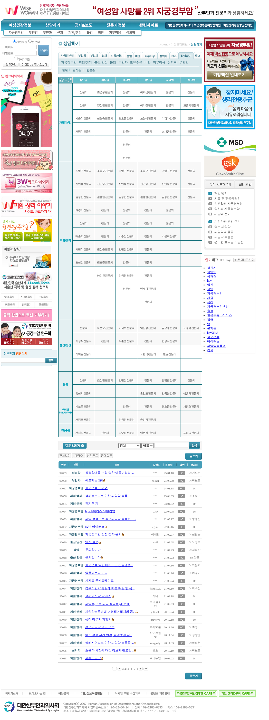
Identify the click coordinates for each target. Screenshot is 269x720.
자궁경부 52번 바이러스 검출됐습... (109, 565)
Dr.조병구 (195, 495)
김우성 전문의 (170, 327)
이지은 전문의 (83, 354)
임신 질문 (91, 542)
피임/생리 (85, 62)
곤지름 (211, 328)
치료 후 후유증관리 (227, 198)
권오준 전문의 (105, 262)
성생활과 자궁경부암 (228, 203)
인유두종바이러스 (219, 315)
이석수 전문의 (126, 327)
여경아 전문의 (83, 210)
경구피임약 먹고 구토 (99, 627)
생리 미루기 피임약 (98, 619)
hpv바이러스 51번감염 (100, 511)
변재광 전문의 (148, 288)
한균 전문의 (169, 354)
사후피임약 (93, 658)
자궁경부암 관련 (96, 488)
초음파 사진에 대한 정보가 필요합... (109, 650)
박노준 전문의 (83, 406)
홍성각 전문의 (83, 393)
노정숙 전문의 (191, 327)
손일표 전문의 (148, 393)
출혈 (210, 311)
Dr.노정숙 (195, 542)
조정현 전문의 (105, 380)
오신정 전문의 (83, 262)
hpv (209, 280)
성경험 (211, 276)
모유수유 (136, 62)
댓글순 (91, 70)
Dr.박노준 (195, 480)
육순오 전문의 (105, 327)
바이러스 (213, 341)
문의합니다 (93, 550)
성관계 (211, 268)
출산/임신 (100, 62)
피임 (210, 289)
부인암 (183, 62)
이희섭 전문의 (148, 92)
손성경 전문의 (148, 419)
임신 (210, 285)
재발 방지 (220, 193)
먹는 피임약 (222, 227)
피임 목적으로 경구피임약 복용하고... (110, 519)
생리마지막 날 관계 (98, 596)
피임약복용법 (216, 346)
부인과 (123, 62)
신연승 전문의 (83, 183)
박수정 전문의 (126, 236)
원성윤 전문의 (105, 249)
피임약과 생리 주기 (227, 221)
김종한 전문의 (83, 196)
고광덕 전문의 (191, 105)
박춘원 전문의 (126, 341)
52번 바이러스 (94, 526)
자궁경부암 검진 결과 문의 (103, 534)
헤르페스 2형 (94, 480)
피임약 (211, 272)
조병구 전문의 (83, 170)
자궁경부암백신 (218, 306)
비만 (148, 62)
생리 (210, 302)
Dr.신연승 (195, 534)
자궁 (210, 298)
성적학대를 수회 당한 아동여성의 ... (109, 473)
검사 (210, 350)
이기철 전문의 (148, 105)
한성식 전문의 (170, 341)
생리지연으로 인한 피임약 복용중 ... (109, 643)
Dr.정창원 (195, 635)
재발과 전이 (222, 214)
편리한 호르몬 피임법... (230, 242)
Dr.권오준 (195, 472)
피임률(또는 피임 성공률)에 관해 (107, 604)
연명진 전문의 (170, 380)
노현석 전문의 (148, 118)
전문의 (83, 92)
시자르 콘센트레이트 (99, 580)
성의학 (172, 62)
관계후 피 (91, 503)
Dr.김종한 (195, 549)
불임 (113, 62)
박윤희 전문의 (83, 118)
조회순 (77, 70)
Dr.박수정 (195, 588)
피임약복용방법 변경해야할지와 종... (110, 611)
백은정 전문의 (148, 327)
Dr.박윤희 (195, 565)
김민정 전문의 (126, 249)
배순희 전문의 (83, 236)
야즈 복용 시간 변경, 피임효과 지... (108, 635)
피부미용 (159, 62)
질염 (210, 319)
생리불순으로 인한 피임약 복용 (106, 496)
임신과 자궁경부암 (227, 209)
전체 (65, 70)
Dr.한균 (194, 557)
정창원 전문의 (126, 275)
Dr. (194, 488)
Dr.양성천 (195, 518)
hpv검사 (212, 333)
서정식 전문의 (83, 131)
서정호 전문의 (83, 419)
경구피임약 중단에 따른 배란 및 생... (109, 588)
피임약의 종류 (224, 232)
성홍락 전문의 (191, 393)
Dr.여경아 (195, 572)
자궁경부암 (68, 62)
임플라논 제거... (96, 573)
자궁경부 (213, 337)
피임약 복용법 (224, 237)
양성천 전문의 (105, 105)
